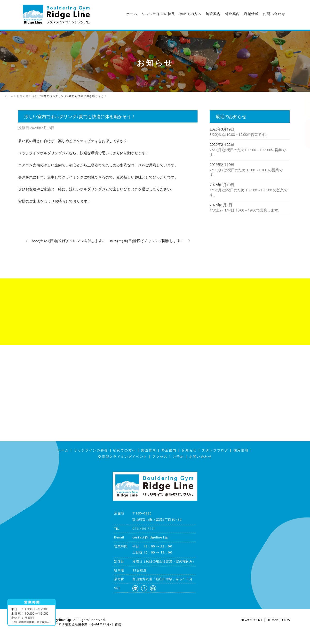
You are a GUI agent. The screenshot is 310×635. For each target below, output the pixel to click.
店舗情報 (251, 14)
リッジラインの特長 (158, 14)
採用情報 (241, 450)
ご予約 (178, 457)
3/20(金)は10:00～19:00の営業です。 (239, 134)
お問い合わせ (274, 14)
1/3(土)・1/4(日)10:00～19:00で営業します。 (246, 210)
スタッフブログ (305, 95)
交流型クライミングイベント (122, 457)
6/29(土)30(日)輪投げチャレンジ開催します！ (147, 240)
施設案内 (213, 14)
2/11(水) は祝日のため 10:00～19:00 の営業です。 (246, 172)
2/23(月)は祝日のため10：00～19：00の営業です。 (248, 152)
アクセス (305, 133)
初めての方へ (190, 14)
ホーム (131, 14)
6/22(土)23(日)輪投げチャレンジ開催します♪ (68, 240)
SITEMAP (272, 620)
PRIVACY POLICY (251, 620)
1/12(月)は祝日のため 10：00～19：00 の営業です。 (248, 192)
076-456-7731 (144, 528)
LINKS (286, 620)
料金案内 (232, 14)
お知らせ (189, 450)
